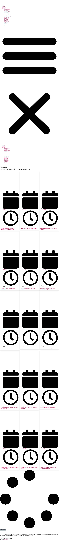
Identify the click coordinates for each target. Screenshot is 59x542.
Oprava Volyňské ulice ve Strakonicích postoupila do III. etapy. (48, 468)
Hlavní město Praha (7, 9)
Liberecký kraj (6, 153)
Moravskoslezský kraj (7, 16)
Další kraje (3, 8)
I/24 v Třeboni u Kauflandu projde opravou (49, 348)
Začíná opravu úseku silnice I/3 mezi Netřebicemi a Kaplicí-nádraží (47, 289)
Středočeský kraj (6, 21)
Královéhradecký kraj (7, 152)
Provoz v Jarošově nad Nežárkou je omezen (28, 289)
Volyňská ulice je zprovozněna (27, 348)
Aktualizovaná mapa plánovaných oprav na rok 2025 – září (9, 408)
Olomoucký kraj (6, 17)
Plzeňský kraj (6, 19)
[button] (29, 84)
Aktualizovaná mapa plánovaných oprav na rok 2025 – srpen (9, 468)
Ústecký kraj (6, 20)
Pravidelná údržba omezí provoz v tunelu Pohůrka (48, 229)
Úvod (3, 5)
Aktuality (3, 6)
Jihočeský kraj (6, 10)
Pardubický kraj (6, 18)
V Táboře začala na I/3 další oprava (47, 407)
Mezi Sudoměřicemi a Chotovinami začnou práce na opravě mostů (10, 348)
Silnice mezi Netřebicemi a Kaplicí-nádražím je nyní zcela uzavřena (8, 229)
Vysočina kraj (6, 22)
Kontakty (3, 163)
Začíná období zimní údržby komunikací (29, 228)
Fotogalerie (4, 7)
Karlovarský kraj (6, 12)
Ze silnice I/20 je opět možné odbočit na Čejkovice (29, 408)
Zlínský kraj (5, 23)
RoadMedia (6, 539)
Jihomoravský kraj (7, 11)
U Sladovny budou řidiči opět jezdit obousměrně (8, 289)
